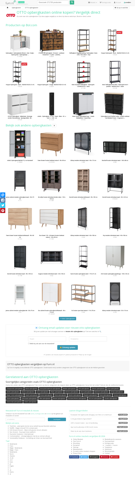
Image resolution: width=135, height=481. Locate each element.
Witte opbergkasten (44, 398)
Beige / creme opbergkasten (15, 395)
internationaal (28, 434)
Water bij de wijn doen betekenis (99, 431)
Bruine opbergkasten (46, 395)
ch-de (11, 458)
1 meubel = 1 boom (111, 445)
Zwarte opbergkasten (31, 395)
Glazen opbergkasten (13, 398)
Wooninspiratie (109, 451)
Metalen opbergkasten (69, 388)
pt (10, 464)
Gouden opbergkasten (110, 398)
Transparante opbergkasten (15, 388)
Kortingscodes (109, 443)
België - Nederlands (16, 448)
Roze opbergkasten (86, 392)
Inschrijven (56, 419)
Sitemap (75, 447)
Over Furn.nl (77, 441)
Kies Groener (14, 432)
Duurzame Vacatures (16, 434)
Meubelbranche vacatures (113, 439)
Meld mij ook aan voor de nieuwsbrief (41, 343)
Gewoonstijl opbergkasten (14, 402)
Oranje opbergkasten (117, 392)
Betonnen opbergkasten (101, 392)
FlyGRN (12, 428)
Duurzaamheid (109, 441)
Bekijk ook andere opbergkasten (31, 125)
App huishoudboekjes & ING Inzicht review (99, 427)
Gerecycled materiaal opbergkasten (50, 388)
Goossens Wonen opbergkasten (77, 398)
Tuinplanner (108, 447)
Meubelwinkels (77, 449)
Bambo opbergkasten (75, 395)
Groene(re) (21, 2)
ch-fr (11, 460)
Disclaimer (76, 445)
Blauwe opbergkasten (59, 398)
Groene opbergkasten (120, 395)
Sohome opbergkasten (71, 392)
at (10, 474)
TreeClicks (13, 426)
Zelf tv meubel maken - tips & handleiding (99, 423)
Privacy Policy (77, 453)
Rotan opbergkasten (105, 395)
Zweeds (12, 456)
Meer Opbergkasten (67, 319)
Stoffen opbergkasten (13, 392)
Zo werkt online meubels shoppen (84, 451)
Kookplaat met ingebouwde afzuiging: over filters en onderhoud (99, 415)
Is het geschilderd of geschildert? (99, 419)
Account (117, 2)
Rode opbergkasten (60, 395)
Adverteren (108, 449)
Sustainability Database (17, 438)
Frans (11, 446)
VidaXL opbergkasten (30, 402)
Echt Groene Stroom (16, 430)
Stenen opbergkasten (31, 388)
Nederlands (13, 444)
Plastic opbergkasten (57, 392)
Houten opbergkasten (28, 392)
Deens (12, 472)
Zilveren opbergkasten (98, 388)
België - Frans (14, 450)
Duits (11, 462)
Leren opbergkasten (42, 392)
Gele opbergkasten (83, 388)
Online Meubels (78, 439)
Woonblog (76, 443)
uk (10, 470)
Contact (107, 453)
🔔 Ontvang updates (67, 347)
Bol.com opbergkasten (95, 398)
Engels (12, 466)
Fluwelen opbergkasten (90, 395)
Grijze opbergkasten (113, 388)
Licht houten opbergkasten (29, 398)
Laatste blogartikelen (78, 410)
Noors (12, 454)
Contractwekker (15, 436)
